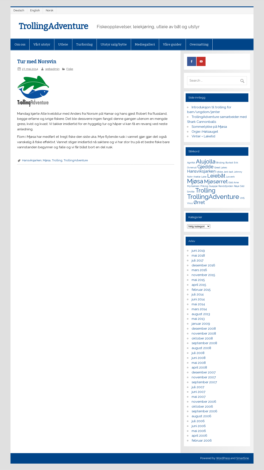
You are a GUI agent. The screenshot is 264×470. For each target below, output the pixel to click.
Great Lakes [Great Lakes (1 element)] (220, 167)
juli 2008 (198, 353)
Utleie (63, 44)
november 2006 (204, 402)
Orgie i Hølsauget (205, 132)
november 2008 (204, 333)
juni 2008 (199, 358)
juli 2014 (198, 294)
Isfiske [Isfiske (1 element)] (219, 171)
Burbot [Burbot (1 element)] (229, 162)
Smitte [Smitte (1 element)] (190, 191)
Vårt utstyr (41, 44)
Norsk (49, 10)
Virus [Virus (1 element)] (190, 203)
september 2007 (204, 382)
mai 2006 (199, 431)
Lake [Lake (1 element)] (203, 176)
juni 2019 (198, 251)
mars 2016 (199, 270)
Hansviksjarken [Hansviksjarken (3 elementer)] (201, 171)
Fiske (69, 68)
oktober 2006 (202, 406)
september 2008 (204, 343)
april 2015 (199, 285)
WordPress (223, 458)
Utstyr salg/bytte (114, 44)
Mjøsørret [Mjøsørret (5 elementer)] (216, 181)
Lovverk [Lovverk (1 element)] (230, 176)
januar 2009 (201, 324)
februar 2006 (202, 440)
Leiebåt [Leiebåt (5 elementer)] (216, 176)
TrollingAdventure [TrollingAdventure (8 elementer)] (213, 196)
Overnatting (199, 44)
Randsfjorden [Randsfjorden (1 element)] (225, 186)
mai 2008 (199, 363)
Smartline (242, 458)
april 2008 (199, 367)
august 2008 (201, 348)
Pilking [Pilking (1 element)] (204, 186)
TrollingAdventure (76, 160)
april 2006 (199, 436)
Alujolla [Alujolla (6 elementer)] (205, 161)
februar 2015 (201, 290)
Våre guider (172, 44)
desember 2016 (203, 265)
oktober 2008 (202, 338)
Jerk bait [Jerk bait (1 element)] (228, 171)
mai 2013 (198, 319)
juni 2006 (199, 426)
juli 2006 (198, 421)
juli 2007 (198, 387)
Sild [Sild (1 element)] (242, 186)
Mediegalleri (145, 44)
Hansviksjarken (32, 160)
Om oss (20, 44)
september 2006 (204, 411)
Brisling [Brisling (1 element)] (220, 162)
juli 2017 (197, 260)
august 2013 (201, 314)
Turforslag (84, 44)
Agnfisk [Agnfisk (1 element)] (191, 162)
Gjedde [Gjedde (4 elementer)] (205, 166)
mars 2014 (199, 309)
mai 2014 (198, 304)
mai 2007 (199, 397)
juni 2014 (198, 299)
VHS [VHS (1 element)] (242, 198)
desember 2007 (204, 372)
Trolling (57, 160)
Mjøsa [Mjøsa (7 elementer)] (195, 181)
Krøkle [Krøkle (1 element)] (197, 176)
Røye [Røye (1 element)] (236, 186)
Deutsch (18, 10)
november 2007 (204, 377)
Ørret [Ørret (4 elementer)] (199, 202)
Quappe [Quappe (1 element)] (213, 186)
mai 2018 (198, 255)
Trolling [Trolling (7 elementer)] (205, 190)
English (35, 10)
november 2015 (203, 275)
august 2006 (201, 416)
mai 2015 (198, 280)
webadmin (52, 68)
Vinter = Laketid (203, 136)
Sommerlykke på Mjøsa (209, 127)
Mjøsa (47, 160)
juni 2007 (198, 392)
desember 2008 (204, 328)
